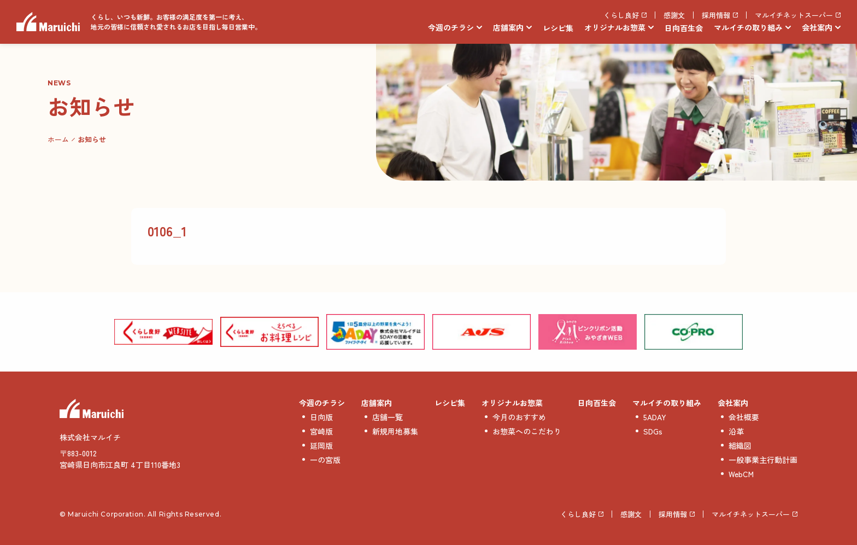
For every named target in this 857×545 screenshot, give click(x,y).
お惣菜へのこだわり (526, 431)
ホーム (58, 139)
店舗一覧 (387, 416)
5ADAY (654, 416)
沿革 (736, 431)
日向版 (321, 416)
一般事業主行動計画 (763, 459)
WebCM (741, 473)
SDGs (652, 431)
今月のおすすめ (519, 416)
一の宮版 (325, 459)
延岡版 (321, 445)
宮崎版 (321, 431)
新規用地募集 (395, 431)
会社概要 (744, 416)
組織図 (740, 445)
